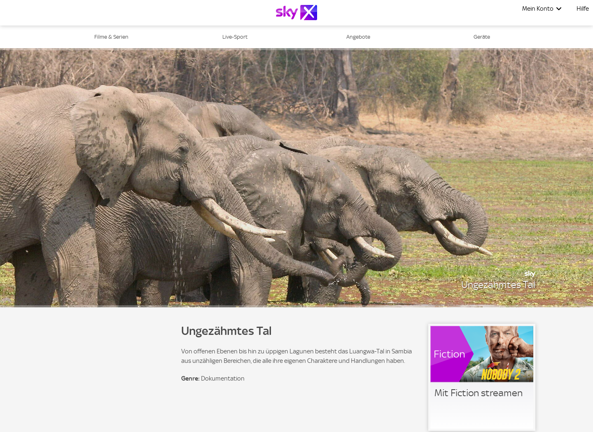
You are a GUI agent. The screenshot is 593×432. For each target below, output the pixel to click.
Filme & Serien (111, 37)
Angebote (358, 37)
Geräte (482, 37)
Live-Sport (234, 37)
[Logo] (296, 12)
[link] (481, 377)
